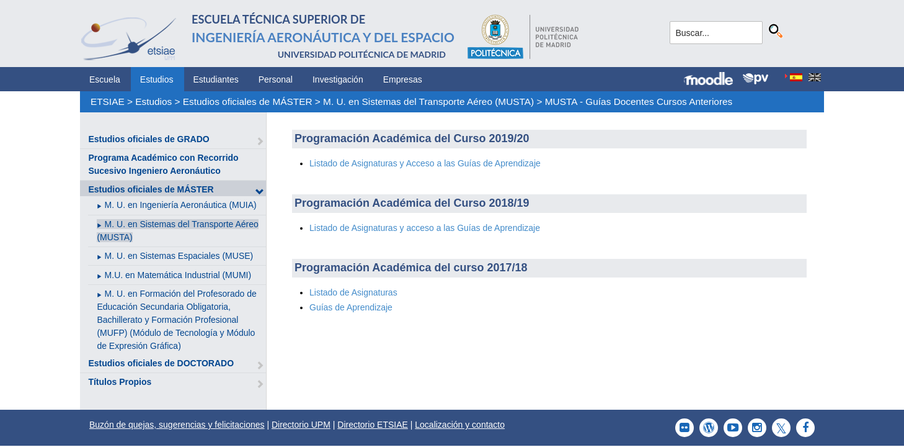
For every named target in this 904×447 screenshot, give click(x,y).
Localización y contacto (460, 425)
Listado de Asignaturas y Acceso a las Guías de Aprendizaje (425, 163)
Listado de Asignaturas (353, 292)
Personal (276, 79)
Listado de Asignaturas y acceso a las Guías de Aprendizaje (424, 228)
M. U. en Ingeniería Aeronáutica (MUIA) (181, 205)
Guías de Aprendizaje (350, 307)
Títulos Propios (119, 382)
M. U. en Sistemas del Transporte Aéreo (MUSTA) (428, 101)
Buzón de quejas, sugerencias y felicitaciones (177, 425)
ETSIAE (108, 101)
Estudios (157, 79)
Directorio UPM (301, 425)
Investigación (337, 79)
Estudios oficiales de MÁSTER (247, 101)
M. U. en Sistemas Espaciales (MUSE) (179, 256)
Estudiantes (216, 79)
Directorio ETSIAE (372, 425)
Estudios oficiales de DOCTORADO (161, 363)
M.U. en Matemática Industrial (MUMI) (178, 275)
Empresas (402, 79)
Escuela (104, 79)
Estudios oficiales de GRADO (148, 139)
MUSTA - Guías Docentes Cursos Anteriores (639, 101)
